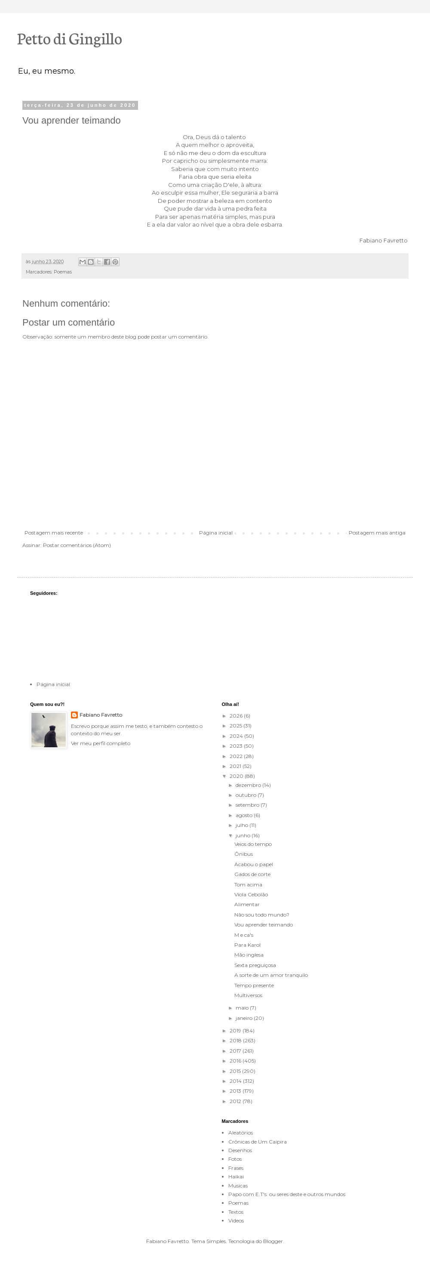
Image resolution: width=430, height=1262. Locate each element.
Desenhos (240, 1150)
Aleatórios (240, 1132)
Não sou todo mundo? (261, 914)
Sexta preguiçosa (255, 965)
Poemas (63, 272)
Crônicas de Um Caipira (257, 1141)
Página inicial (216, 532)
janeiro (245, 1018)
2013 (236, 1091)
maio (243, 1007)
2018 (236, 1040)
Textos (235, 1212)
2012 (236, 1101)
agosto (245, 815)
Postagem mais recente (54, 532)
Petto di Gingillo (69, 37)
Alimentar (247, 904)
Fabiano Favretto (101, 715)
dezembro (249, 785)
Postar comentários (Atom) (77, 545)
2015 (236, 1071)
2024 (237, 736)
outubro (247, 795)
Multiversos (248, 995)
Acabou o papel (253, 864)
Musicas (238, 1185)
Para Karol (247, 945)
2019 (236, 1030)
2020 (237, 776)
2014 (236, 1081)
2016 (236, 1060)
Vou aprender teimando (263, 924)
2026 (237, 715)
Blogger (273, 1241)
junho (244, 835)
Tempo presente (254, 985)
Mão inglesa (249, 954)
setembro (248, 805)
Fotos (235, 1159)
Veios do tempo (253, 844)
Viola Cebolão (251, 894)
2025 (236, 725)
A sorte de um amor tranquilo (271, 975)
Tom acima (248, 884)
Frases (235, 1168)
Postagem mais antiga (377, 532)
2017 (236, 1051)
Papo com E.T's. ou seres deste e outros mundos (286, 1194)
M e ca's (243, 935)
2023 (237, 746)
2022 (237, 756)
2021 (236, 766)
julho (242, 825)
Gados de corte (252, 874)
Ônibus (243, 854)
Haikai (236, 1176)
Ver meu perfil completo (100, 743)
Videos (236, 1220)
